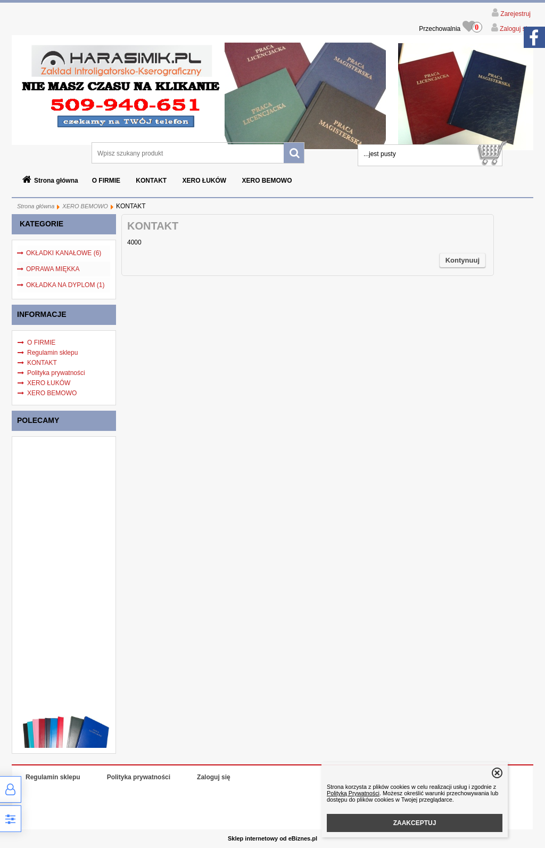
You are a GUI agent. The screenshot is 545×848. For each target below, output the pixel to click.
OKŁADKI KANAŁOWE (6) (63, 253)
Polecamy (38, 420)
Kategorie (41, 223)
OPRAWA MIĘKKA (52, 269)
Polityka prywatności (56, 373)
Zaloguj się (514, 28)
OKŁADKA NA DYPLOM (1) (65, 285)
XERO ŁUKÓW (204, 180)
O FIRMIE (106, 180)
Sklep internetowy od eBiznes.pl (272, 838)
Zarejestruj (515, 14)
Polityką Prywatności (353, 793)
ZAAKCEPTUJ (414, 823)
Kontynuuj (462, 260)
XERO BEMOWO (267, 180)
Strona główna (56, 180)
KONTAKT (151, 180)
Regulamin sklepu (52, 352)
